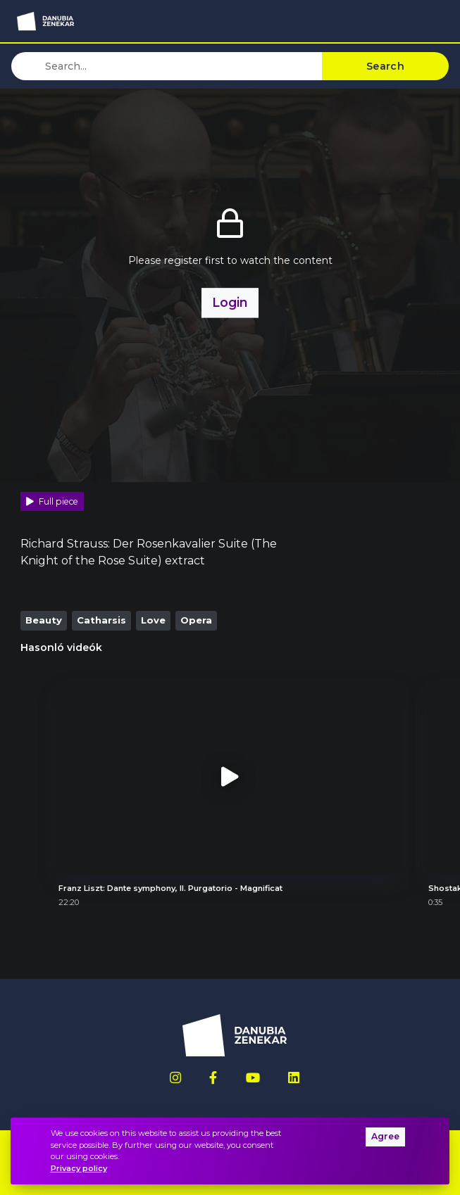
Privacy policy (79, 1168)
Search (385, 66)
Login (230, 302)
